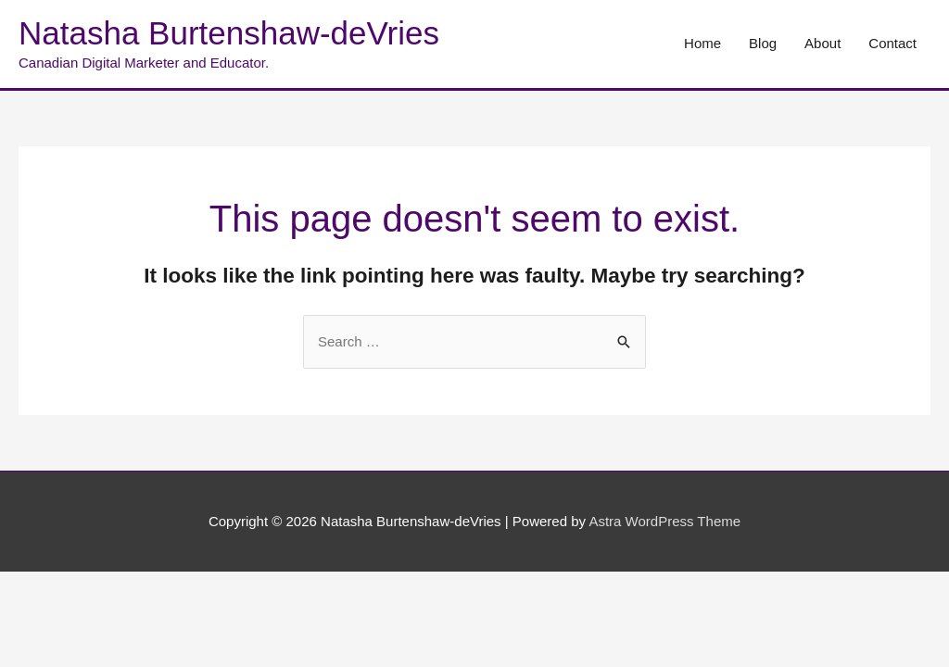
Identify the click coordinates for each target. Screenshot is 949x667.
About (822, 43)
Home (702, 43)
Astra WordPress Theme (664, 521)
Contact (892, 43)
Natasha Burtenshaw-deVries (229, 33)
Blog (763, 43)
